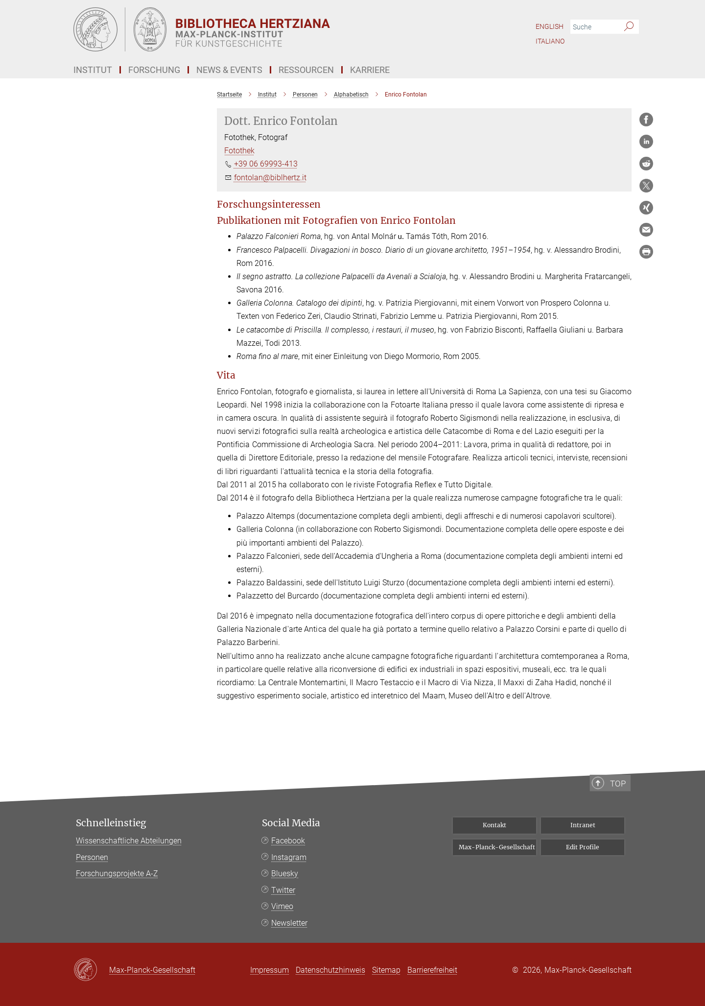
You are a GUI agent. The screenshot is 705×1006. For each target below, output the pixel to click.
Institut (92, 69)
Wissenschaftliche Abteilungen (129, 840)
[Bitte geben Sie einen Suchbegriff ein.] (593, 27)
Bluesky (284, 873)
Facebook (288, 840)
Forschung (154, 69)
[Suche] (629, 27)
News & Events (229, 69)
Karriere (370, 69)
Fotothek (239, 150)
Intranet (582, 825)
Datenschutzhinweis (330, 970)
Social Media (291, 823)
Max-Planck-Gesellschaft (497, 847)
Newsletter (289, 923)
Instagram (288, 857)
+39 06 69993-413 (266, 163)
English (550, 26)
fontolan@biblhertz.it (270, 177)
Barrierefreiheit (432, 970)
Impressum (269, 970)
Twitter (283, 890)
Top (622, 817)
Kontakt (494, 825)
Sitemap (386, 970)
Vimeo (282, 906)
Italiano (550, 41)
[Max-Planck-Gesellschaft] (91, 970)
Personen (92, 857)
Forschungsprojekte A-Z (117, 873)
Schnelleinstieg (111, 823)
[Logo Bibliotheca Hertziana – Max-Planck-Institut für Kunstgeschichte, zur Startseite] (257, 29)
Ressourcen (306, 69)
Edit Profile (582, 847)
